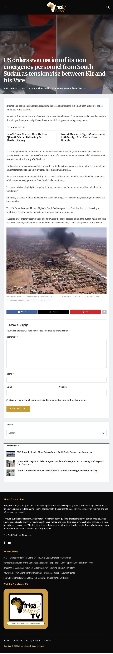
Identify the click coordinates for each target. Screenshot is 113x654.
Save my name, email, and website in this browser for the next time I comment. (47, 401)
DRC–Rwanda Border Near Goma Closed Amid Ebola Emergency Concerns (54, 453)
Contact (47, 641)
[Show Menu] (5, 7)
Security (82, 88)
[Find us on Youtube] (9, 544)
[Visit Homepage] (56, 7)
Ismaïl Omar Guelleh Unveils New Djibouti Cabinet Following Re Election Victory (26, 137)
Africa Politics (44, 88)
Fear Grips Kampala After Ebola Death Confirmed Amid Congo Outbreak (36, 579)
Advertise (18, 641)
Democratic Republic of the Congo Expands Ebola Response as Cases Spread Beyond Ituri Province (48, 564)
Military (73, 88)
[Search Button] (108, 7)
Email (10, 388)
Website (63, 387)
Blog (54, 88)
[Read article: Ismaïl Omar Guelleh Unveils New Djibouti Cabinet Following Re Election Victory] (10, 474)
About (6, 641)
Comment (12, 337)
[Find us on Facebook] (4, 544)
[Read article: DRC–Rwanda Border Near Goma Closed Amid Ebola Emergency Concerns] (10, 455)
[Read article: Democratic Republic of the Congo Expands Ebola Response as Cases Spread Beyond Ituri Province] (10, 464)
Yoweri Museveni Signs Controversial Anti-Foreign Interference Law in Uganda (83, 137)
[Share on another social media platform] (104, 312)
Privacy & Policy (33, 641)
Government (63, 88)
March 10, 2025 (28, 88)
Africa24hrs (11, 88)
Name (10, 374)
